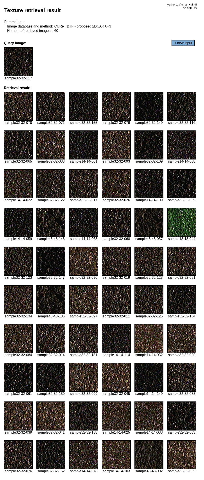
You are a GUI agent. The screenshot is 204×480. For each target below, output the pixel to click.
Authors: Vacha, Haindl (182, 4)
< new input (183, 43)
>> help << (190, 7)
